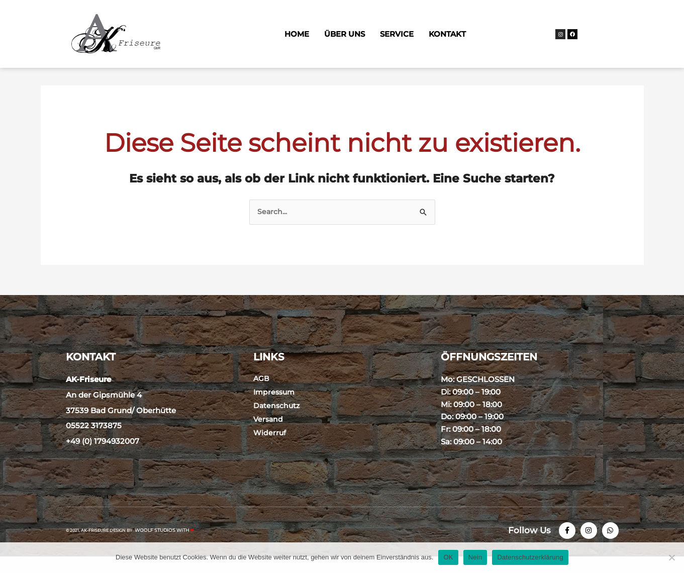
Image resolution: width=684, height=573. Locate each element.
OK (448, 557)
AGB (261, 392)
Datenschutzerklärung (530, 557)
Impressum (275, 405)
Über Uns (344, 34)
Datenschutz (277, 419)
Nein (475, 557)
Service (397, 34)
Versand (268, 432)
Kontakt (447, 34)
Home (296, 34)
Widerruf (270, 446)
